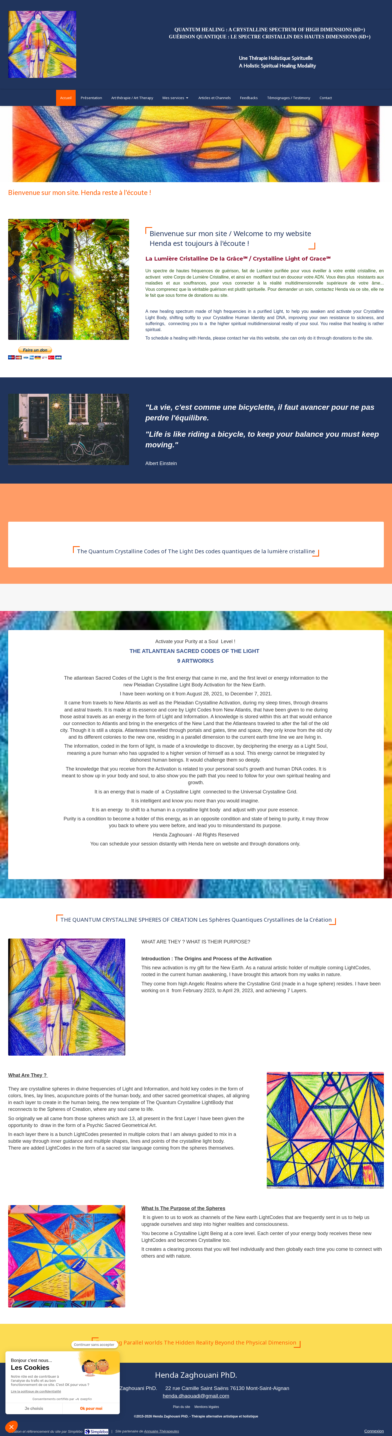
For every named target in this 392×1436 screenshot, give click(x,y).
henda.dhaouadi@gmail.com (196, 1396)
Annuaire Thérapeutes (161, 1431)
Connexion (374, 1431)
